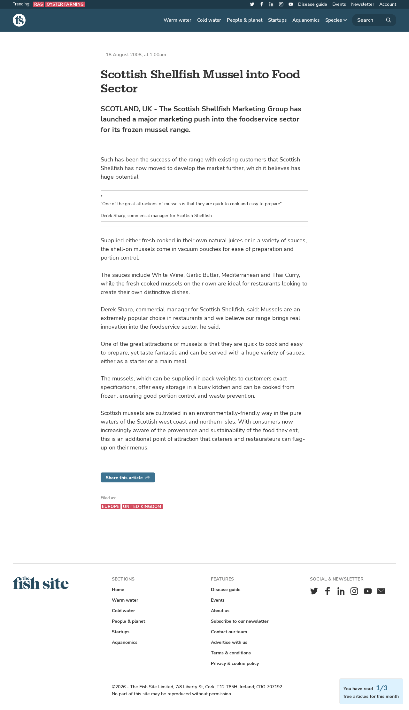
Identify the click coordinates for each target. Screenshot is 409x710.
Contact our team (229, 632)
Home (118, 590)
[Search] (374, 20)
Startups (277, 20)
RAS (38, 4)
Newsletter (362, 4)
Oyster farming (65, 4)
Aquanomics (306, 20)
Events (339, 4)
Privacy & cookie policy (235, 663)
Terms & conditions (231, 653)
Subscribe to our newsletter (239, 621)
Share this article (128, 478)
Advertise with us (229, 642)
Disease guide (312, 4)
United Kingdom (142, 506)
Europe (110, 506)
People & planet (244, 20)
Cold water (209, 20)
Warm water (177, 20)
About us (220, 611)
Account (387, 4)
